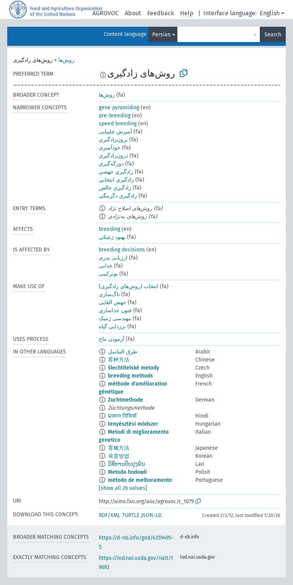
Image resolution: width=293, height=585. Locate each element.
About (133, 13)
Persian (161, 34)
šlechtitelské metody (133, 368)
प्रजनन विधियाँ (122, 416)
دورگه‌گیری (111, 163)
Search (272, 34)
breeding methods (130, 376)
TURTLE (130, 515)
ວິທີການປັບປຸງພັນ (126, 464)
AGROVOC (105, 13)
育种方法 (118, 360)
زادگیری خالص (115, 188)
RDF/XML (109, 515)
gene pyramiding (119, 107)
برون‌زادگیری (113, 139)
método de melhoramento (140, 480)
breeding (109, 229)
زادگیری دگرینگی (118, 196)
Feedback (160, 13)
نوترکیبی (108, 274)
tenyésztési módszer (133, 424)
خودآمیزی (110, 147)
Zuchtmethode (125, 400)
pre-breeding (114, 115)
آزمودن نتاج (111, 339)
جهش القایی (112, 302)
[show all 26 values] (123, 488)
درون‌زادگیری (113, 155)
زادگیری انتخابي (116, 180)
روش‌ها (66, 60)
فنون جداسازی (115, 310)
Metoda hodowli (127, 472)
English (270, 13)
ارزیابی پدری (113, 257)
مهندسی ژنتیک (115, 318)
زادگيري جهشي (116, 172)
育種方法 (118, 448)
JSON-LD (151, 515)
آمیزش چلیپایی (115, 131)
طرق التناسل (122, 351)
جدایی (106, 266)
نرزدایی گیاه (112, 326)
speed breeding (118, 123)
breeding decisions (122, 249)
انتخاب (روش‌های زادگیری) (128, 286)
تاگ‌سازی (109, 294)
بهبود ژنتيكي (112, 237)
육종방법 (118, 456)
